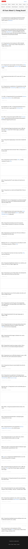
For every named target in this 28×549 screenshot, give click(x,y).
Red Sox (17, 212)
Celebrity (24, 4)
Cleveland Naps (13, 87)
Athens (3, 326)
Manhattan (10, 20)
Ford (8, 44)
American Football (4, 4)
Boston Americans (8, 97)
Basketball (13, 4)
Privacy (15, 544)
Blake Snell (3, 6)
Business (20, 4)
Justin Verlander (8, 6)
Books (17, 4)
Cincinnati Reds (20, 108)
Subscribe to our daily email (14, 541)
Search (25, 1)
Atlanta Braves (9, 31)
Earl (3, 456)
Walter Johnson (16, 499)
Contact (18, 544)
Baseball (9, 4)
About (9, 544)
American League (17, 66)
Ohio (7, 129)
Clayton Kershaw (21, 6)
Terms (12, 544)
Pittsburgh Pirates (5, 214)
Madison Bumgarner (15, 6)
